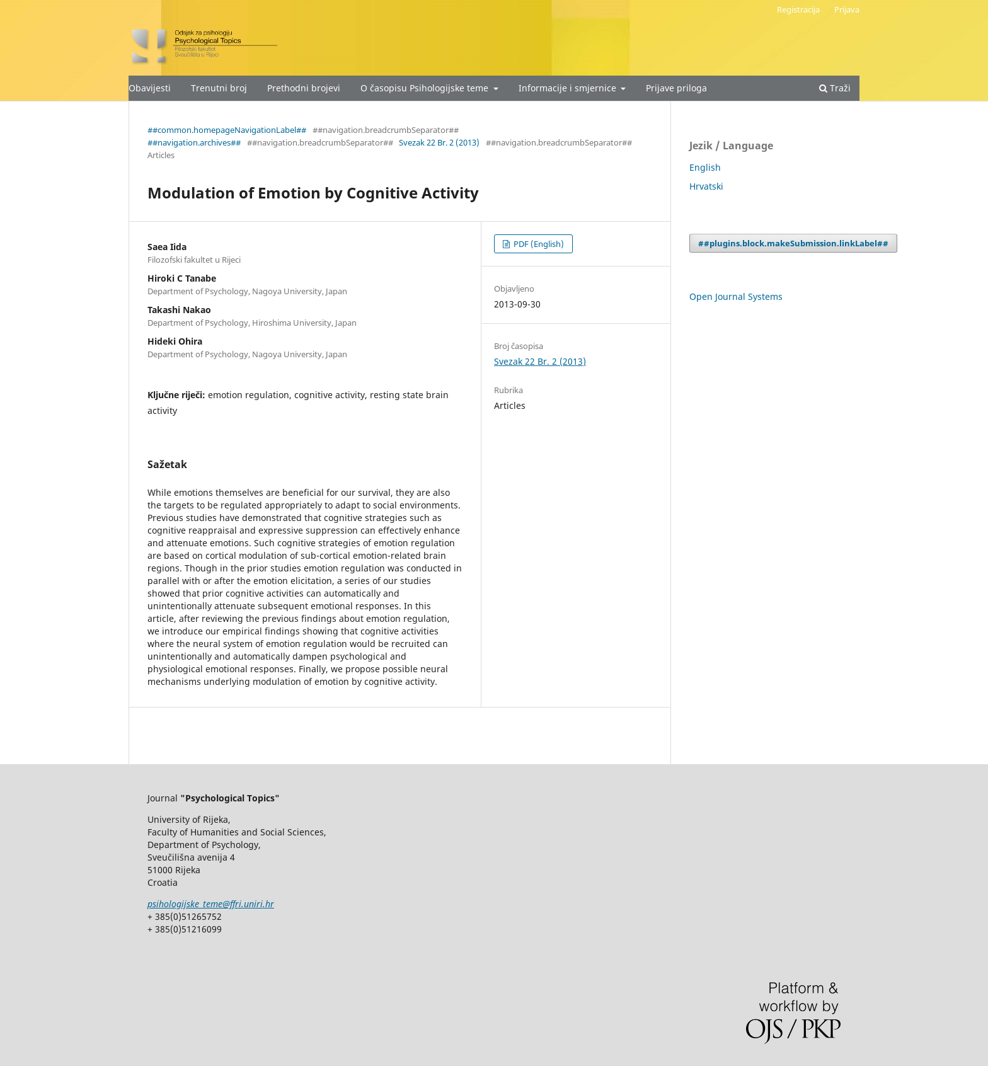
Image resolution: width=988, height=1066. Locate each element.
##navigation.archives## (194, 142)
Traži (835, 88)
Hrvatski (706, 186)
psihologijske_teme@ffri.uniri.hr (210, 904)
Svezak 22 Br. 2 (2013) (439, 142)
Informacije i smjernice (569, 88)
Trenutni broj (219, 88)
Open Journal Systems (736, 296)
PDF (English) (538, 243)
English (705, 167)
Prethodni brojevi (303, 88)
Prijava (846, 9)
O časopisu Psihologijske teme (425, 88)
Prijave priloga (676, 88)
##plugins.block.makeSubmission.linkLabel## (793, 243)
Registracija (798, 9)
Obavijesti (150, 88)
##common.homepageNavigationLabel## (226, 129)
